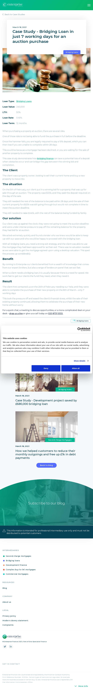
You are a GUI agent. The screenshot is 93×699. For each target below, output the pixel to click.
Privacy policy (9, 622)
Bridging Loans (24, 101)
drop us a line (16, 313)
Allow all (76, 368)
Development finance (15, 571)
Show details (79, 361)
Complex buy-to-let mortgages (19, 575)
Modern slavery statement (15, 626)
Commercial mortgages (15, 580)
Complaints (8, 631)
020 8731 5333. (55, 313)
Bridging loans (72, 52)
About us (6, 608)
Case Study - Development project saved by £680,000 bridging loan (46, 405)
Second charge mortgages (59, 446)
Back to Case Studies (15, 14)
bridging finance (45, 158)
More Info (83, 692)
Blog (4, 594)
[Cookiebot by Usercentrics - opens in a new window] (79, 329)
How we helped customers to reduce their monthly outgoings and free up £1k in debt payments (45, 460)
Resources (8, 588)
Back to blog (46, 471)
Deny (46, 368)
